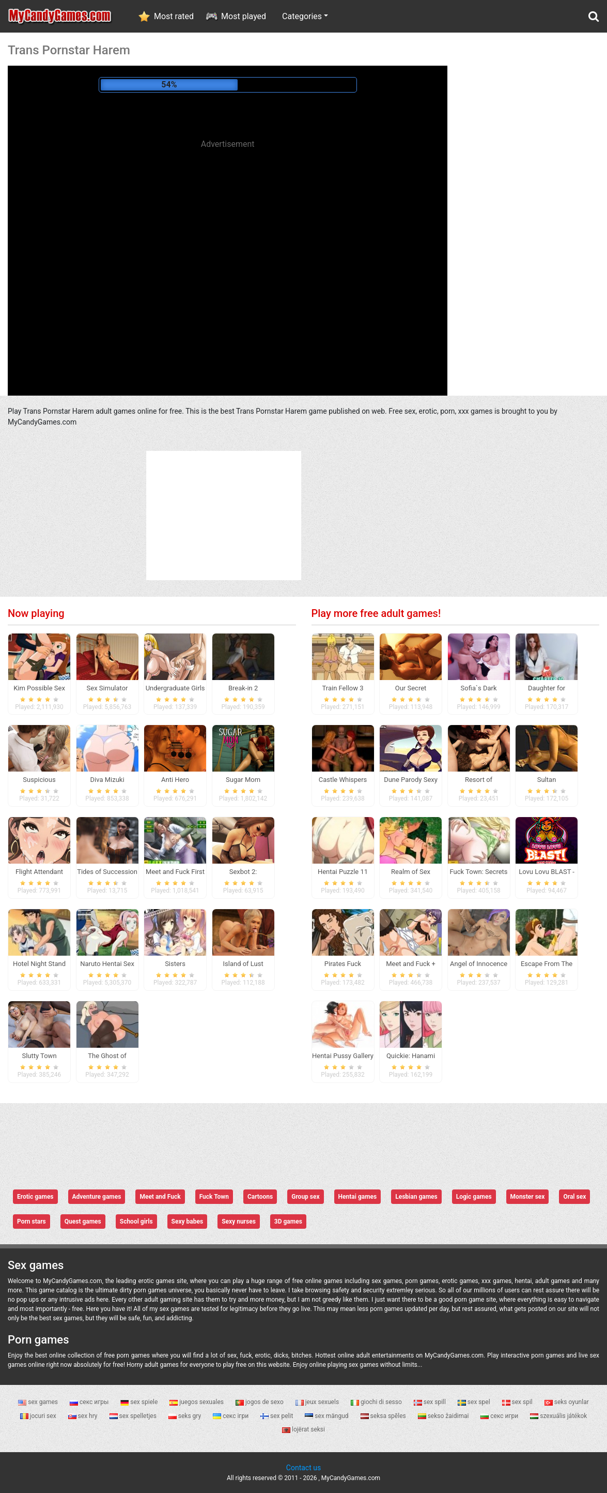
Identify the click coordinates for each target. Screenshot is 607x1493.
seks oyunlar (566, 1402)
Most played (243, 16)
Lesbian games (416, 1196)
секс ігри (231, 1416)
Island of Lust (243, 964)
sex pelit (277, 1416)
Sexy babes (188, 1221)
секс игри (500, 1416)
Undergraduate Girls (175, 688)
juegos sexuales (197, 1402)
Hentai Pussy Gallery (342, 1056)
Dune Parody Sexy (411, 779)
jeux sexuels (317, 1402)
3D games (288, 1221)
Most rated (174, 16)
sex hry (83, 1416)
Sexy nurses (239, 1221)
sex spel (475, 1402)
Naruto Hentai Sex (107, 964)
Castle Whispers (343, 779)
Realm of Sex (410, 872)
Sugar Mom (243, 779)
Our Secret (411, 688)
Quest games (83, 1221)
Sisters (175, 964)
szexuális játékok (558, 1416)
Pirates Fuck (342, 964)
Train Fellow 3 (342, 688)
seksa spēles (384, 1416)
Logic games (474, 1196)
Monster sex (527, 1196)
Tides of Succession (107, 872)
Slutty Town (39, 1056)
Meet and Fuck (159, 1196)
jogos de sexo (260, 1402)
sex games (38, 1402)
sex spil (518, 1402)
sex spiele (139, 1402)
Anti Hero (175, 779)
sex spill (430, 1402)
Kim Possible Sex (39, 688)
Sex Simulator (107, 688)
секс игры (90, 1402)
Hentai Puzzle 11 (343, 872)
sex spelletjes (134, 1416)
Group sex (305, 1196)
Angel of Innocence (478, 964)
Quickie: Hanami (410, 1056)
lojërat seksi (303, 1429)
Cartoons (260, 1196)
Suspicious (39, 779)
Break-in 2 (243, 688)
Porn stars (31, 1221)
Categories (302, 16)
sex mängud (327, 1416)
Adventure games (96, 1196)
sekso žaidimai (444, 1416)
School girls (136, 1221)
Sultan (546, 779)
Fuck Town (214, 1196)
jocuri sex (39, 1416)
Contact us (303, 1468)
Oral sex (574, 1196)
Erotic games (35, 1196)
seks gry (185, 1416)
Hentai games (357, 1196)
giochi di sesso (377, 1402)
